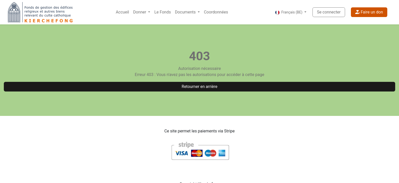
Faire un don (369, 12)
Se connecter (328, 12)
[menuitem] (122, 12)
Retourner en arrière (199, 86)
